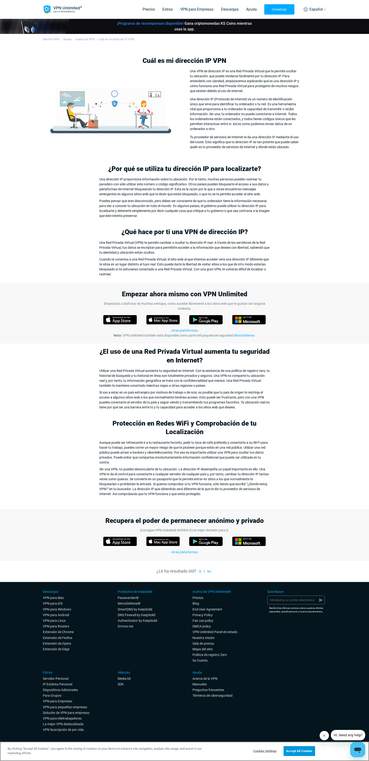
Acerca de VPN (85, 39)
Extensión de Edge (56, 649)
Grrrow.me (125, 626)
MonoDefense (244, 335)
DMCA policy (202, 626)
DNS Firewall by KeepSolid (136, 615)
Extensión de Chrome (58, 632)
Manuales (200, 684)
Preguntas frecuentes (208, 690)
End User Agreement (207, 609)
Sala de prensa (203, 643)
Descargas (230, 9)
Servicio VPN (51, 39)
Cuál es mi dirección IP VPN (116, 39)
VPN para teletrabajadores (62, 718)
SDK (121, 684)
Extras (167, 9)
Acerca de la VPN (205, 678)
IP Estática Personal (57, 684)
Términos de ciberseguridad (213, 695)
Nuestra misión (204, 638)
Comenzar (279, 9)
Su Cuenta (200, 660)
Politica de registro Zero (210, 655)
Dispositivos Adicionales (60, 690)
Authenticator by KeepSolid (137, 621)
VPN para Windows (57, 609)
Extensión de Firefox (57, 638)
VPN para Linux (54, 621)
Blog (196, 603)
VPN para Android (56, 615)
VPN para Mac (53, 598)
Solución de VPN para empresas (66, 713)
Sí (200, 571)
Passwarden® (128, 598)
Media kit (124, 678)
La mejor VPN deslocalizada (63, 724)
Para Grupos (52, 695)
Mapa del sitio (203, 649)
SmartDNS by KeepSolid (135, 609)
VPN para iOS (53, 603)
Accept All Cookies (299, 751)
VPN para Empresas (196, 9)
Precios (149, 9)
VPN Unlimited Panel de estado (215, 632)
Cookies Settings (265, 751)
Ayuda (251, 9)
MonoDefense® (129, 603)
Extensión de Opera (57, 643)
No (209, 571)
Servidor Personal (55, 678)
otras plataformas (184, 552)
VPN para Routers (56, 626)
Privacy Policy (203, 615)
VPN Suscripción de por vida (63, 730)
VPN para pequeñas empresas (65, 707)
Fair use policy (203, 621)
